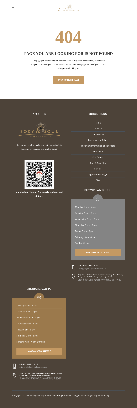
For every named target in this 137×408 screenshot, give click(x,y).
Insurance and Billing (98, 140)
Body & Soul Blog (97, 163)
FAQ (98, 180)
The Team (98, 151)
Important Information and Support (98, 145)
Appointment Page (98, 174)
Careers (97, 168)
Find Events (97, 157)
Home (98, 122)
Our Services (98, 134)
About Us (97, 128)
